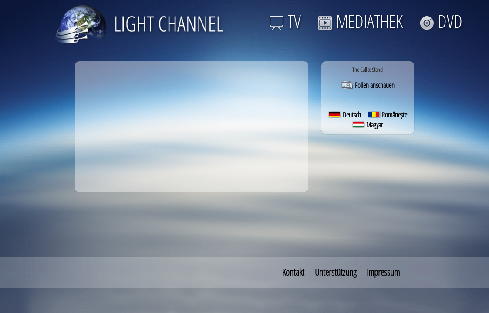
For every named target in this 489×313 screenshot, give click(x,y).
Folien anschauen (368, 85)
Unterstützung (335, 272)
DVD (440, 21)
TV (285, 21)
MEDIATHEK (360, 21)
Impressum (383, 272)
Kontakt (293, 272)
